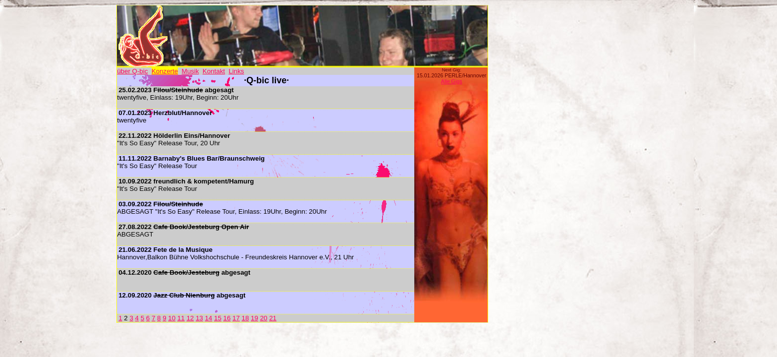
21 (273, 318)
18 (245, 318)
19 (254, 318)
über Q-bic (132, 71)
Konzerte (165, 71)
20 (264, 318)
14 (208, 318)
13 (199, 318)
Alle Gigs (451, 81)
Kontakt (214, 71)
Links (236, 71)
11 (181, 318)
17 (236, 318)
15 (218, 318)
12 (190, 318)
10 (171, 318)
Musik (190, 71)
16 (227, 318)
